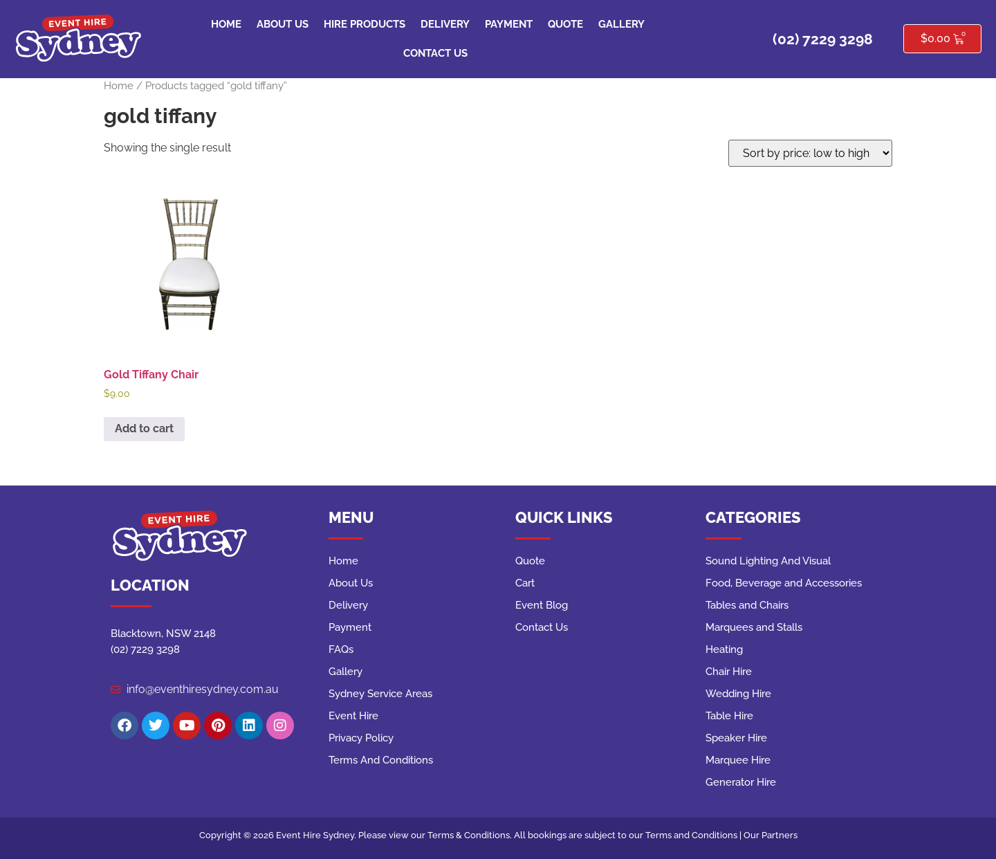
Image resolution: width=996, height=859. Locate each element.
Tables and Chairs (747, 605)
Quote (565, 24)
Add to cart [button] (144, 428)
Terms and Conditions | (694, 835)
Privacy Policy (361, 738)
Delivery (445, 24)
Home (226, 24)
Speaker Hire (736, 738)
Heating (724, 649)
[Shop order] (810, 153)
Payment (509, 24)
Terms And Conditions (381, 760)
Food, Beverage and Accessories (784, 583)
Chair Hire (729, 671)
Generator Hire (741, 782)
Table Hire (729, 716)
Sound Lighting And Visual (768, 561)
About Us (282, 24)
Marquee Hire (738, 760)
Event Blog (541, 605)
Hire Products (364, 24)
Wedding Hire (738, 693)
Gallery (621, 24)
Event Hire (353, 716)
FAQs (341, 649)
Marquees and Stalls (754, 627)
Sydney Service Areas (380, 693)
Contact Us (435, 53)
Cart (525, 583)
